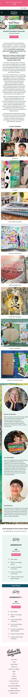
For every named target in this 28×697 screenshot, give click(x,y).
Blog (14, 674)
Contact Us (14, 667)
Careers (14, 676)
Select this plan (16, 554)
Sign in (25, 8)
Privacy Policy (14, 688)
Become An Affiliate (14, 669)
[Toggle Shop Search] (24, 12)
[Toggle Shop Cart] (26, 13)
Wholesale (14, 678)
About (14, 671)
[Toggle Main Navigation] (1, 12)
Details (14, 4)
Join (22, 8)
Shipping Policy (14, 693)
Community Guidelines (14, 686)
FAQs (14, 662)
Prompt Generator (14, 681)
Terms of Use (14, 683)
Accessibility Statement (14, 690)
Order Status (14, 664)
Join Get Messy (14, 37)
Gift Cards (14, 659)
